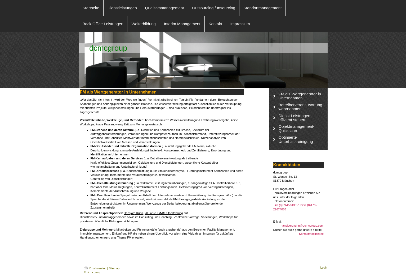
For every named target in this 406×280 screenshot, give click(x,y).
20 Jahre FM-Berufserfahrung (164, 213)
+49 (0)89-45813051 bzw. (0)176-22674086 (295, 207)
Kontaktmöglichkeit (311, 233)
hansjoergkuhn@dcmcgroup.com (302, 225)
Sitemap (114, 268)
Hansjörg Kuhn (133, 213)
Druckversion (95, 268)
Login (324, 267)
